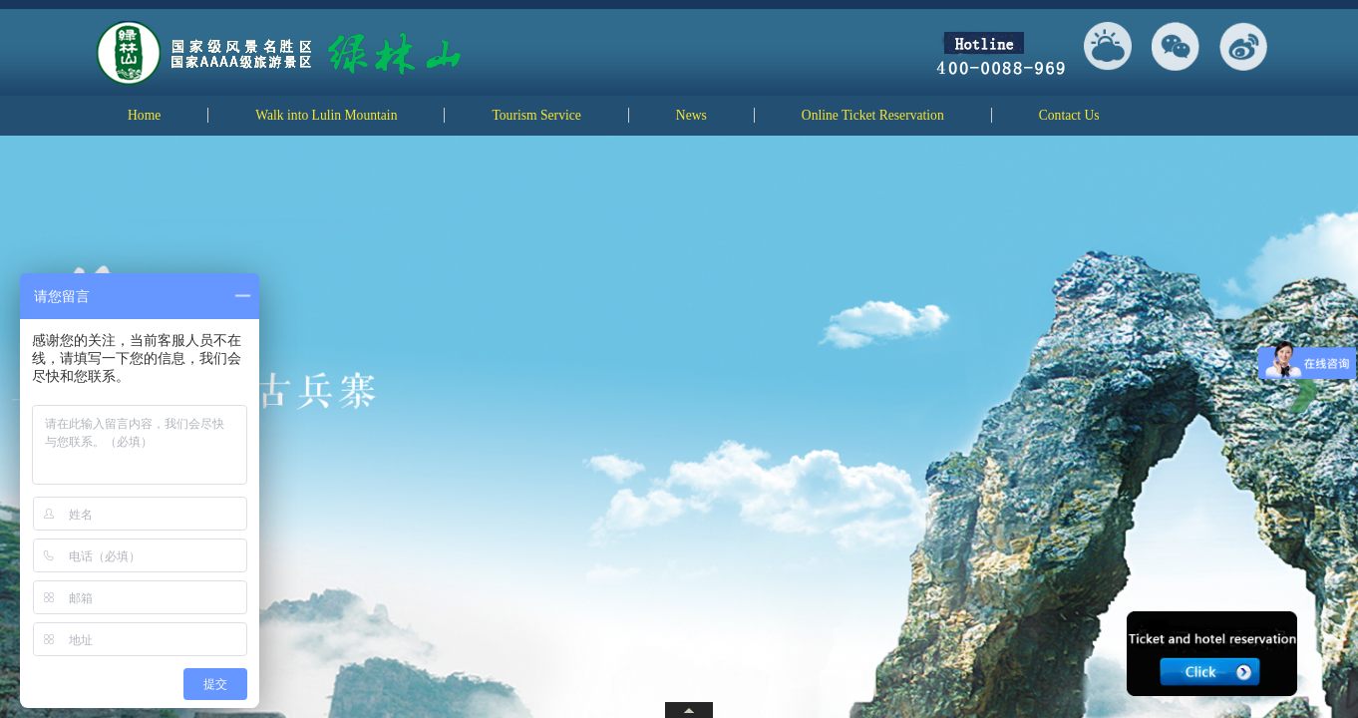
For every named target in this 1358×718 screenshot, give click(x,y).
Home (144, 115)
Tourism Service (536, 115)
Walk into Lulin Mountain (326, 115)
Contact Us (1069, 115)
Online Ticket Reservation (873, 115)
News (691, 115)
